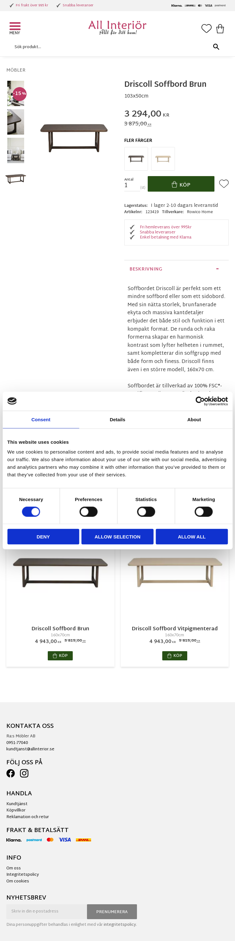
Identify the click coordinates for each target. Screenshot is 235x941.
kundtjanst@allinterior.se (30, 749)
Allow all (192, 536)
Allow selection (117, 536)
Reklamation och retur (27, 817)
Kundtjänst (17, 804)
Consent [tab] (40, 419)
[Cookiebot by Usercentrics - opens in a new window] (200, 401)
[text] (176, 115)
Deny (43, 536)
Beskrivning (145, 269)
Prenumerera (112, 912)
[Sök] (216, 47)
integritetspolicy (120, 925)
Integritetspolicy (22, 875)
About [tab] (194, 419)
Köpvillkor (16, 810)
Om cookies (17, 881)
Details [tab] (117, 419)
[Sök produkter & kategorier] (115, 47)
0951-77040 (17, 743)
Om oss (13, 868)
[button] (15, 27)
